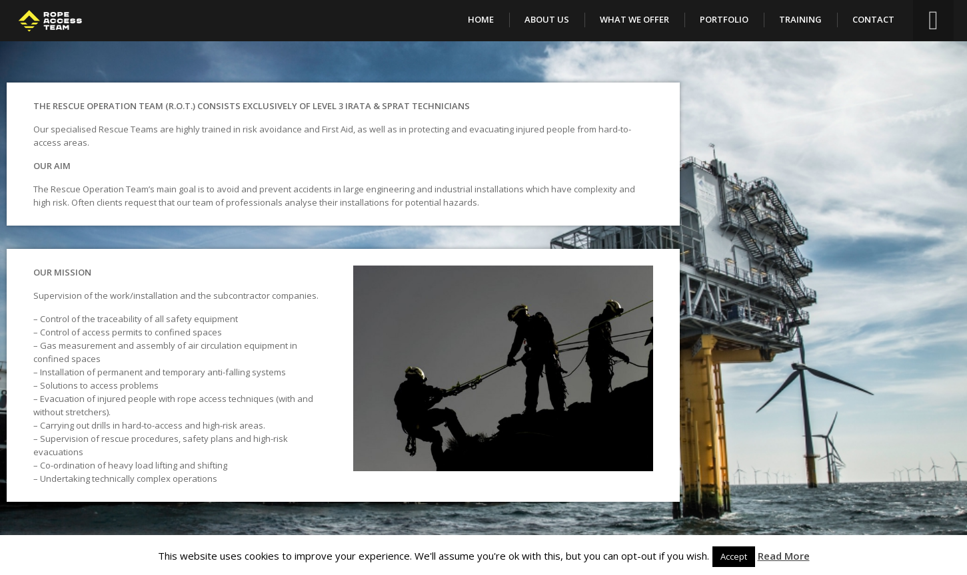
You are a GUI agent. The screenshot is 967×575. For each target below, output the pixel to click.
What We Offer (634, 19)
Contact (873, 19)
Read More (784, 555)
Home (481, 19)
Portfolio (724, 19)
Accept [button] (733, 556)
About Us (546, 19)
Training (800, 19)
